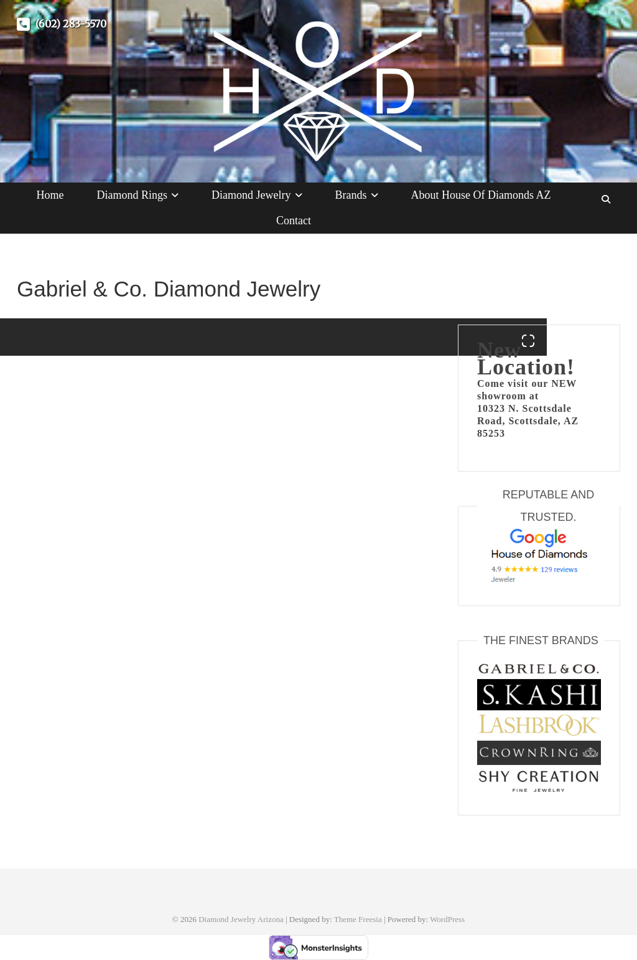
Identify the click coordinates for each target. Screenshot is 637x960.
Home (50, 195)
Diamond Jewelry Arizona (240, 919)
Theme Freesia (358, 919)
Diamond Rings (132, 195)
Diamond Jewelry (251, 195)
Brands (351, 195)
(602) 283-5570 (61, 23)
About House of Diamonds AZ (481, 195)
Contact (293, 220)
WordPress (447, 919)
